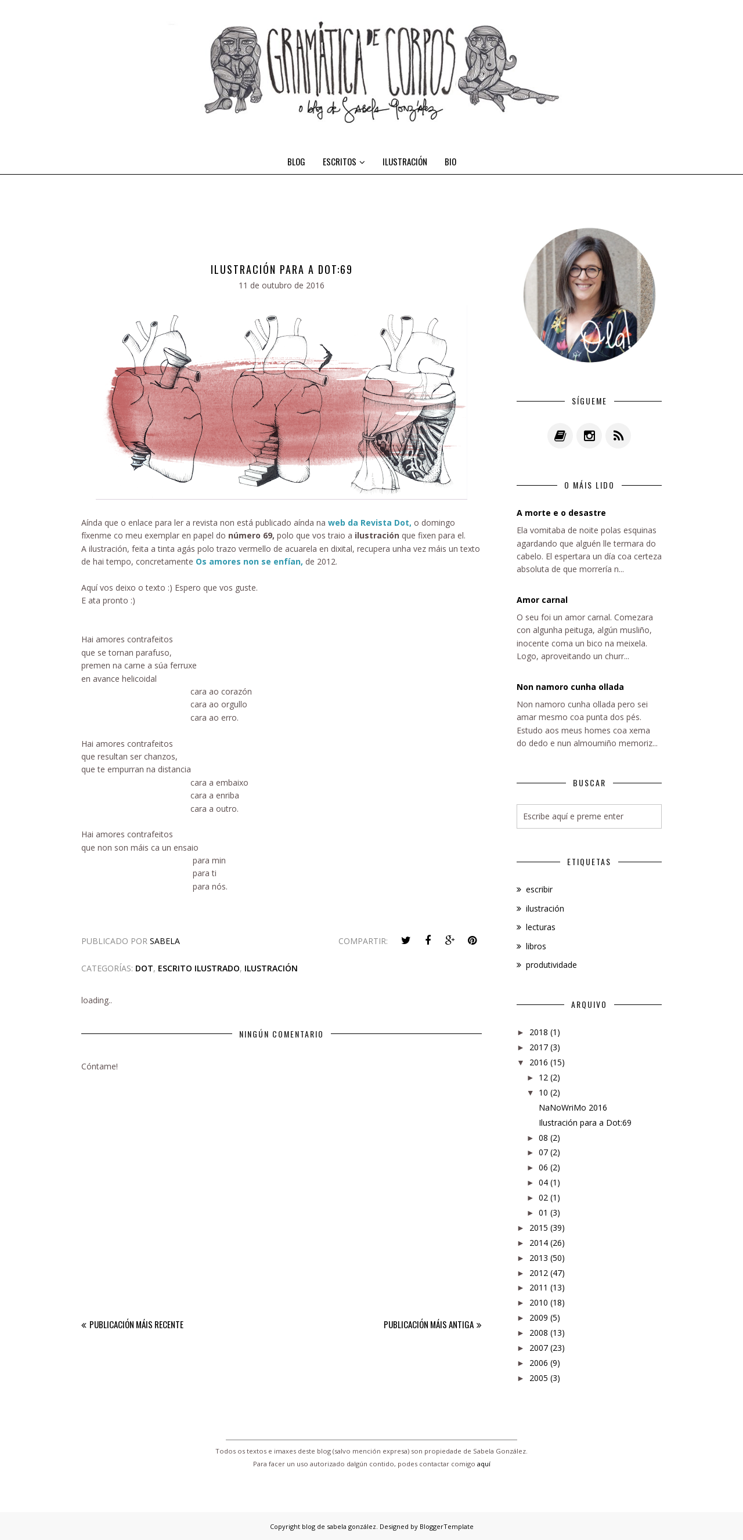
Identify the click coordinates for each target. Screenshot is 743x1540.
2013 (538, 1257)
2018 (538, 1031)
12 (543, 1077)
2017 (538, 1047)
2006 (538, 1362)
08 (543, 1137)
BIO (450, 161)
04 (543, 1182)
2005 (538, 1377)
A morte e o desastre (561, 512)
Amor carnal (542, 599)
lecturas (541, 926)
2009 (538, 1317)
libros (536, 946)
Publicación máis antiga (429, 1324)
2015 (538, 1227)
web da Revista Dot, (371, 522)
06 (543, 1167)
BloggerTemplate (447, 1526)
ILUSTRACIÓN (405, 161)
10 (543, 1092)
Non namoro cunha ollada (570, 686)
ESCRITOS (344, 161)
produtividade (551, 964)
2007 (538, 1347)
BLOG (296, 161)
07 (543, 1152)
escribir (539, 889)
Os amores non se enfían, (248, 561)
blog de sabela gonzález (339, 1526)
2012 (538, 1272)
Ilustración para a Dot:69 (585, 1122)
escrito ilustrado (199, 968)
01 (543, 1212)
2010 (538, 1302)
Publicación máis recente (136, 1324)
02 (543, 1197)
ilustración (271, 968)
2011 (538, 1287)
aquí (483, 1463)
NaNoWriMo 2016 (573, 1107)
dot (144, 968)
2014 (538, 1242)
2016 (538, 1062)
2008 (538, 1332)
